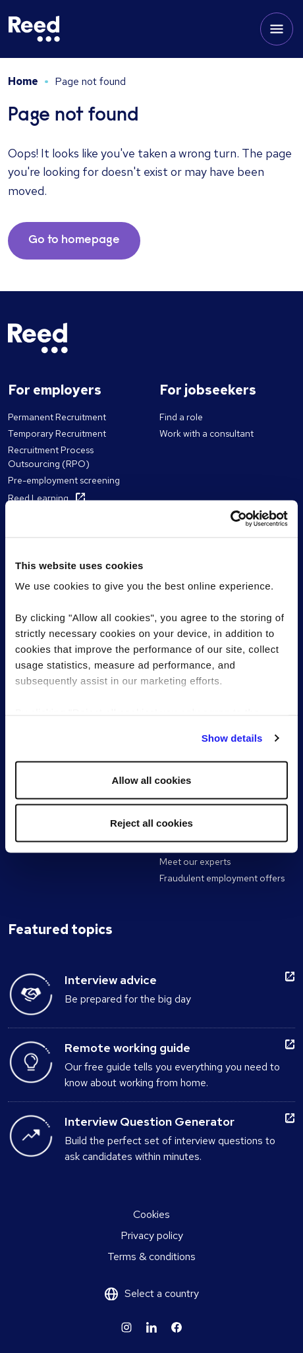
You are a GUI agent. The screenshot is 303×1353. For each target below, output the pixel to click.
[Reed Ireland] (34, 29)
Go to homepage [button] (74, 240)
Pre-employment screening (64, 480)
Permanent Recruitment (57, 417)
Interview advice (111, 979)
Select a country (161, 1293)
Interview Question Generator (149, 1121)
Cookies (151, 1214)
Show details (232, 738)
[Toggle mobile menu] (276, 29)
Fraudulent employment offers (222, 878)
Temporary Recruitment (57, 433)
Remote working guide (127, 1047)
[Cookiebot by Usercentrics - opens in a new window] (230, 519)
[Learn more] (126, 1327)
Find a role (181, 417)
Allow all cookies (152, 779)
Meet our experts (195, 862)
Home (23, 81)
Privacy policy (152, 1235)
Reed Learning (38, 498)
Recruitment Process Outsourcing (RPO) (51, 457)
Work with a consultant (206, 433)
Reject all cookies (151, 823)
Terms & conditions (151, 1256)
